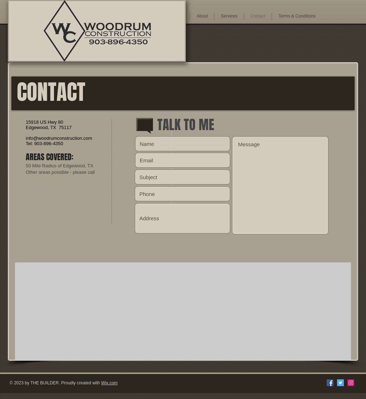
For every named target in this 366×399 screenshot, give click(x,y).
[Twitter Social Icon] (340, 382)
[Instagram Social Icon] (350, 382)
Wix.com (109, 382)
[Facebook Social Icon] (330, 382)
